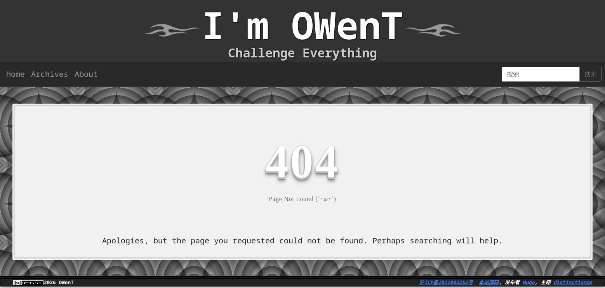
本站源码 (489, 282)
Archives (49, 74)
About (86, 74)
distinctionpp (572, 282)
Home (15, 74)
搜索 (590, 74)
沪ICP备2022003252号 (446, 282)
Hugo (529, 282)
